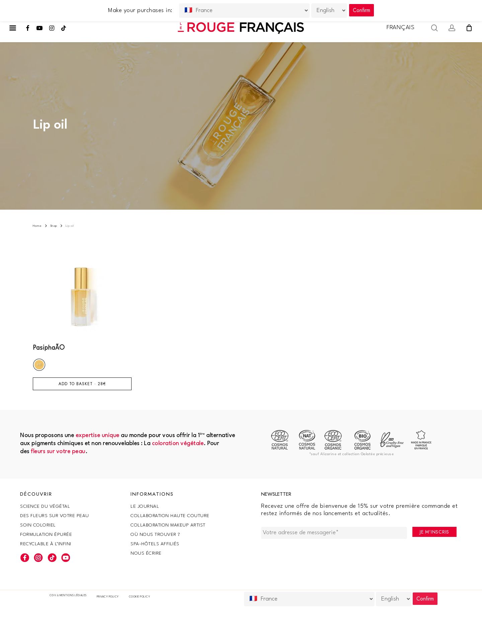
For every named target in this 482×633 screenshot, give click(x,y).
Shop (53, 225)
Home (37, 225)
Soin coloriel (38, 525)
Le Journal (145, 506)
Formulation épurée (46, 534)
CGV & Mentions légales (68, 595)
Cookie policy (139, 596)
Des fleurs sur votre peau (54, 515)
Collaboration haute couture (170, 515)
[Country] (309, 599)
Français (400, 27)
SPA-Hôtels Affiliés (155, 544)
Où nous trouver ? (155, 534)
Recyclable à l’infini (45, 544)
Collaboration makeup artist (168, 525)
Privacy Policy (108, 596)
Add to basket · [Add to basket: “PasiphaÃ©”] (82, 384)
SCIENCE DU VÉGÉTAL (45, 506)
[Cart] (469, 27)
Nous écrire (146, 553)
